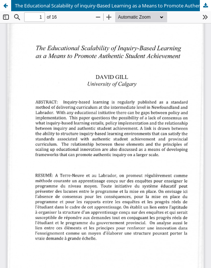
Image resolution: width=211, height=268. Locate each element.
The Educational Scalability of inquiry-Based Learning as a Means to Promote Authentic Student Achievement (113, 5)
